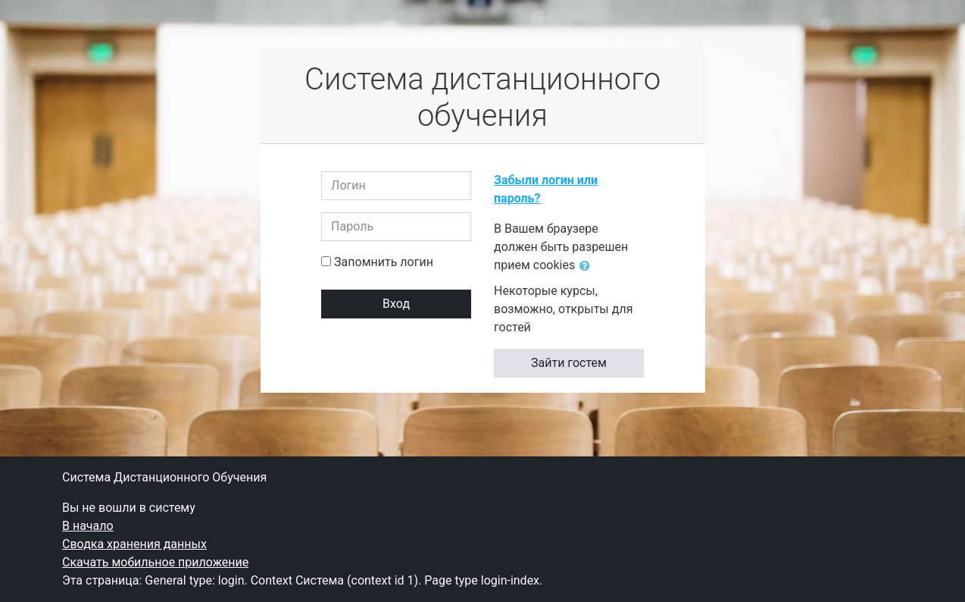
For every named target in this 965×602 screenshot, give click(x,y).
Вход (396, 303)
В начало (88, 526)
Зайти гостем (569, 363)
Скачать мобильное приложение (155, 562)
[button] (588, 266)
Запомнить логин (383, 262)
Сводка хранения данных (134, 544)
